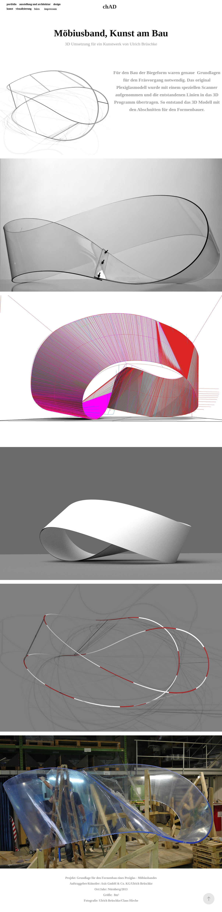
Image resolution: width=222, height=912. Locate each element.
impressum (50, 9)
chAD (110, 6)
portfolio (11, 4)
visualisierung (23, 8)
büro (37, 9)
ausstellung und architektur (35, 4)
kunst (10, 8)
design (57, 4)
